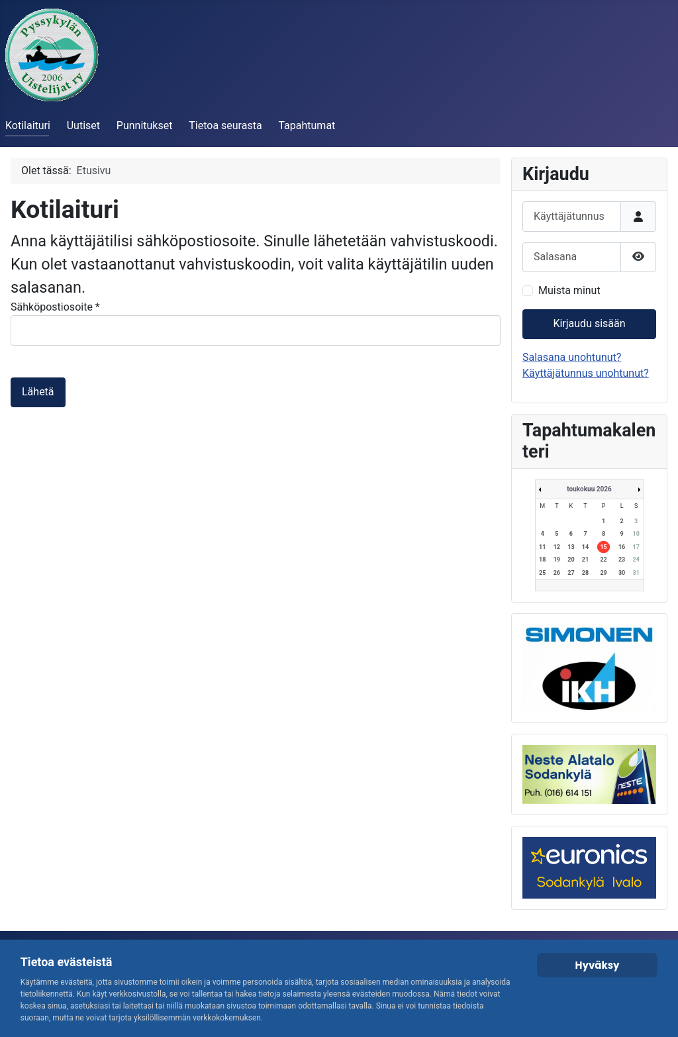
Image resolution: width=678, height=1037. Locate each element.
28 (585, 572)
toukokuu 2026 (589, 489)
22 (603, 559)
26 (557, 572)
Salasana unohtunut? (571, 357)
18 (542, 559)
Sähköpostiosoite (55, 307)
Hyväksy (597, 965)
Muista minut (569, 290)
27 (570, 572)
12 (557, 547)
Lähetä (38, 391)
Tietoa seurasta (225, 125)
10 (636, 533)
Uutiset (83, 125)
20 (570, 559)
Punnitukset (145, 125)
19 (557, 559)
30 (621, 572)
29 (603, 572)
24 (636, 559)
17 (636, 547)
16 (621, 547)
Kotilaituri (27, 125)
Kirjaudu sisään (589, 323)
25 (542, 572)
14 (585, 547)
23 (621, 559)
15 (603, 547)
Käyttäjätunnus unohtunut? (585, 373)
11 (542, 547)
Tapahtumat (306, 125)
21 (585, 559)
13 (570, 547)
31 (636, 572)
